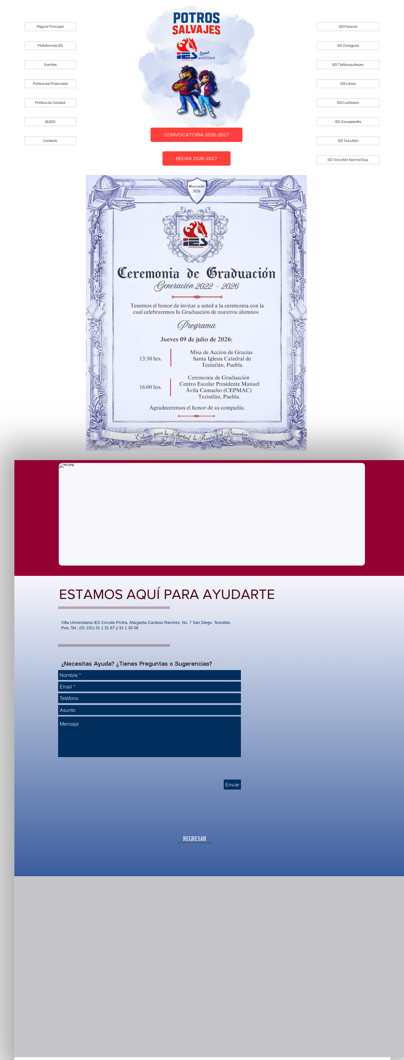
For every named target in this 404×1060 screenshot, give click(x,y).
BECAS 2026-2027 (196, 158)
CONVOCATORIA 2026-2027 (196, 134)
